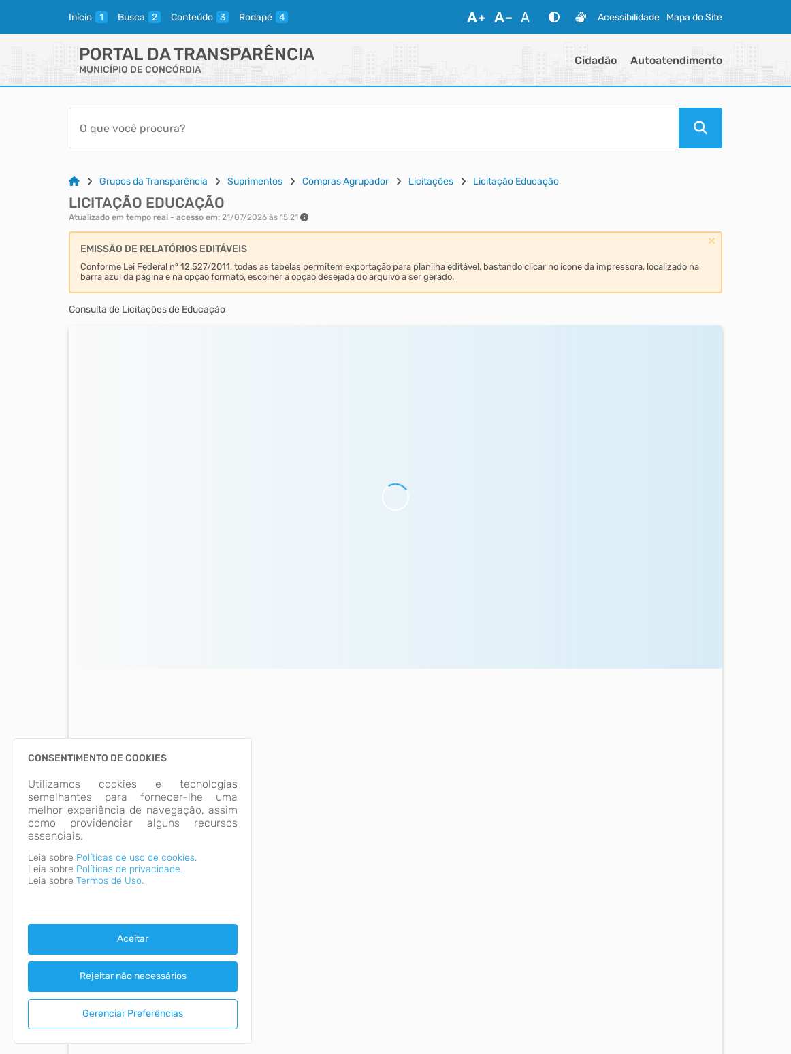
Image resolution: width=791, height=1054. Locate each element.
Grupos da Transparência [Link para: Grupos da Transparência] (153, 181)
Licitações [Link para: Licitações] (430, 181)
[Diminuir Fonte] (503, 17)
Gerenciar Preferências (132, 1013)
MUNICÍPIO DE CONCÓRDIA (140, 70)
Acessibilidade (629, 17)
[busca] (139, 17)
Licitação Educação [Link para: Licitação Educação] (516, 181)
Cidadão (596, 60)
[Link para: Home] (74, 181)
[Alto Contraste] (554, 17)
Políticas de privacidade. (129, 869)
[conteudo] (200, 17)
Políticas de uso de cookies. (136, 857)
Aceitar (132, 938)
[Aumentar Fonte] (476, 17)
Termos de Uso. (110, 881)
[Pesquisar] (700, 128)
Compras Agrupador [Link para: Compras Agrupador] (345, 181)
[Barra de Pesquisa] (374, 128)
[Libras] (580, 17)
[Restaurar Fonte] (529, 17)
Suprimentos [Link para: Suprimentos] (254, 181)
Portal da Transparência (196, 54)
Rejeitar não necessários (133, 976)
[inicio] (88, 17)
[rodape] (263, 17)
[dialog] (133, 891)
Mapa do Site (694, 17)
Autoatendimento (676, 60)
